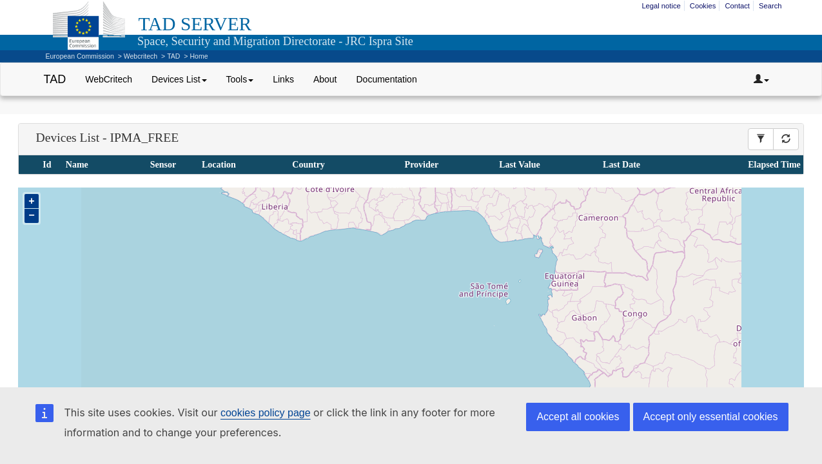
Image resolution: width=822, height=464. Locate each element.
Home (199, 56)
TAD (173, 56)
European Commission (80, 56)
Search (770, 6)
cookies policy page (265, 412)
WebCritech (108, 79)
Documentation (387, 79)
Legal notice (660, 6)
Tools (240, 79)
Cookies (703, 6)
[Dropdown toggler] (761, 79)
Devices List (179, 79)
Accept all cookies (577, 416)
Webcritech (140, 56)
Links (283, 79)
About (325, 79)
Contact (737, 6)
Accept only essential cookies (710, 416)
